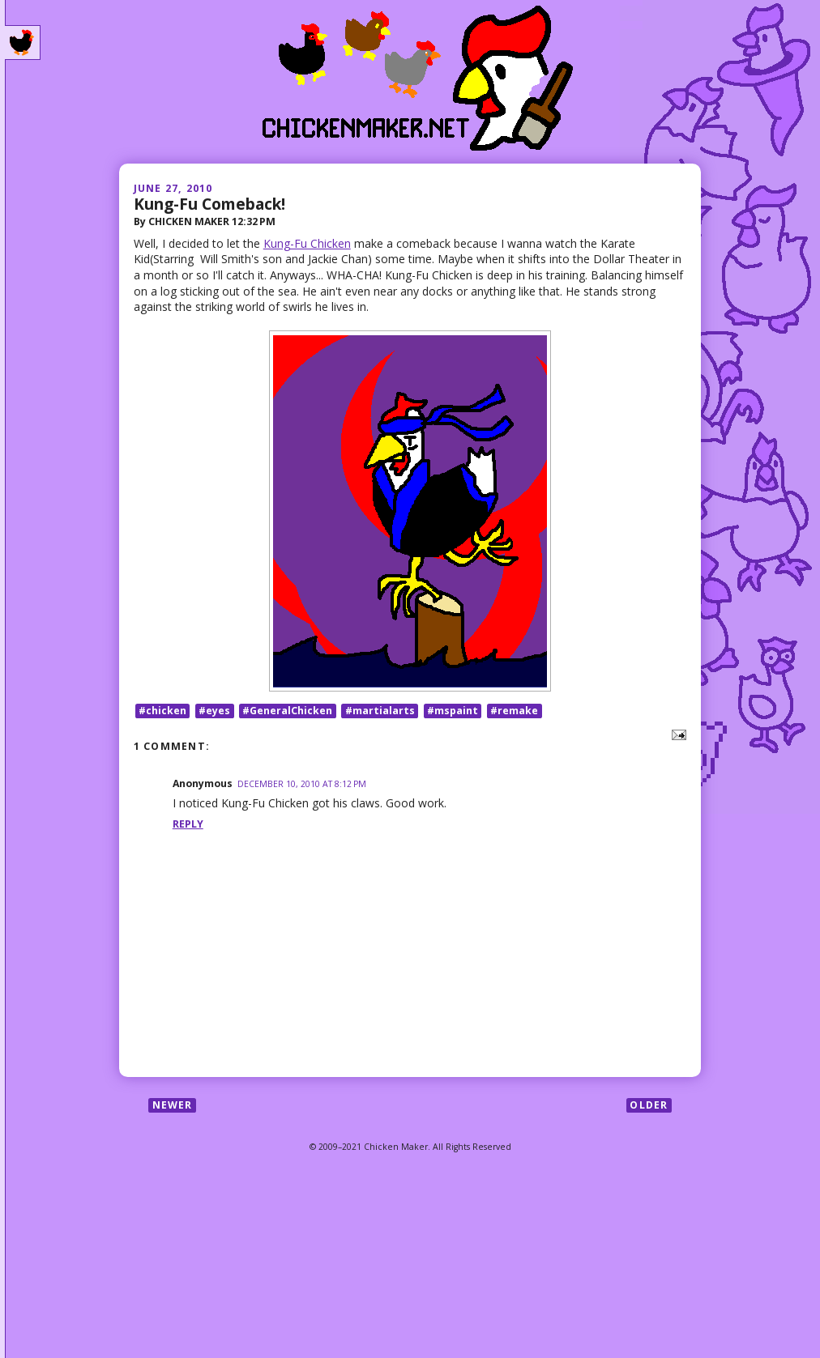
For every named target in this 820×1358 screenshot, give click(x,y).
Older (649, 1105)
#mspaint (452, 710)
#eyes (214, 710)
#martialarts (380, 710)
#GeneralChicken (287, 710)
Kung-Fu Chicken (307, 243)
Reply (188, 824)
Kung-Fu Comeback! (209, 204)
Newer (172, 1105)
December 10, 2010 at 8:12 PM (301, 784)
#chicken (162, 710)
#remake (514, 710)
